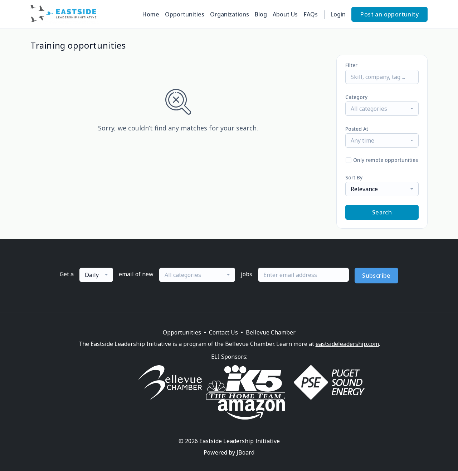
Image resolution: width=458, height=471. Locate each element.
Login (338, 14)
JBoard (245, 452)
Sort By (353, 177)
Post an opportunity (389, 14)
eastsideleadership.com (347, 344)
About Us (285, 14)
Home (150, 14)
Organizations (229, 14)
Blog (261, 14)
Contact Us (223, 332)
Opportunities (184, 14)
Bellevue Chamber (271, 332)
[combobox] (382, 108)
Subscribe (376, 275)
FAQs (310, 14)
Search (382, 212)
